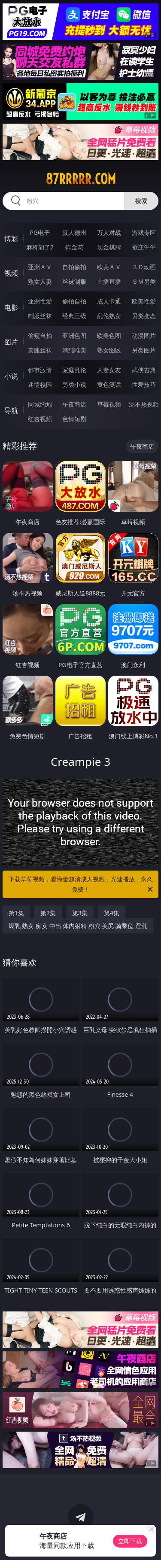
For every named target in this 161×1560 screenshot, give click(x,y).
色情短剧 (74, 419)
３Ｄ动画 (144, 267)
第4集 (111, 913)
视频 (11, 273)
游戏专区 (144, 232)
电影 (11, 307)
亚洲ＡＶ (40, 267)
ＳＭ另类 (144, 281)
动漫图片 (144, 335)
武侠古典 (144, 370)
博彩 (11, 238)
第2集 (48, 913)
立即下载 (130, 1541)
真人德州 (74, 232)
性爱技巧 (144, 384)
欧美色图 (109, 335)
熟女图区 (109, 350)
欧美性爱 (144, 301)
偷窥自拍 (40, 335)
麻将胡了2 (40, 247)
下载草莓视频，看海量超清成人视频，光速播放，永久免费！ (82, 885)
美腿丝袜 (40, 350)
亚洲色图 (74, 335)
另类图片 (144, 350)
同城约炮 (40, 404)
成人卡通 (109, 301)
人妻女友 (109, 370)
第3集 (80, 913)
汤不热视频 (144, 404)
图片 (11, 341)
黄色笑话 (109, 384)
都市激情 (40, 370)
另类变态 (144, 316)
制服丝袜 (40, 316)
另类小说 (74, 384)
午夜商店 (74, 404)
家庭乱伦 (74, 370)
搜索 (141, 201)
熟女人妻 (40, 281)
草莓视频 (109, 404)
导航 (11, 410)
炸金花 (74, 247)
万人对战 (109, 232)
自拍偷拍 (74, 267)
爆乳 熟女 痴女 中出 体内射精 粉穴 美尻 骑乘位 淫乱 (78, 926)
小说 (11, 376)
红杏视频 (40, 419)
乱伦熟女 (109, 316)
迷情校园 (40, 384)
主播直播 (109, 281)
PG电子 (40, 232)
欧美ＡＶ (109, 267)
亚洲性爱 (40, 301)
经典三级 (74, 316)
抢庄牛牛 (144, 247)
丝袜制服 (74, 281)
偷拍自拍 (74, 301)
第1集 (16, 913)
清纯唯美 (74, 350)
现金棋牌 (109, 247)
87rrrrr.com (81, 179)
